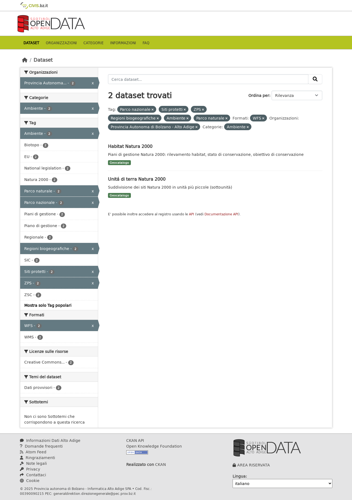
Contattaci (33, 475)
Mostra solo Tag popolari (47, 305)
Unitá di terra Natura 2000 (137, 178)
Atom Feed (33, 452)
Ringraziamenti (37, 457)
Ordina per (258, 95)
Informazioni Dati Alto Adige (50, 440)
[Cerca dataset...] (208, 79)
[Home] (25, 59)
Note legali (33, 463)
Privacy (30, 469)
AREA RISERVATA (253, 465)
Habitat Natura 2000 (130, 146)
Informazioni (123, 43)
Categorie (93, 43)
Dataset (31, 43)
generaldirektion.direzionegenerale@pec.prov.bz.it (94, 493)
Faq (146, 43)
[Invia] (315, 79)
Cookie (30, 480)
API (191, 214)
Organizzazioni (61, 43)
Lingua (239, 476)
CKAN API (135, 440)
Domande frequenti (41, 446)
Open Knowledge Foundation (154, 446)
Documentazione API (221, 214)
